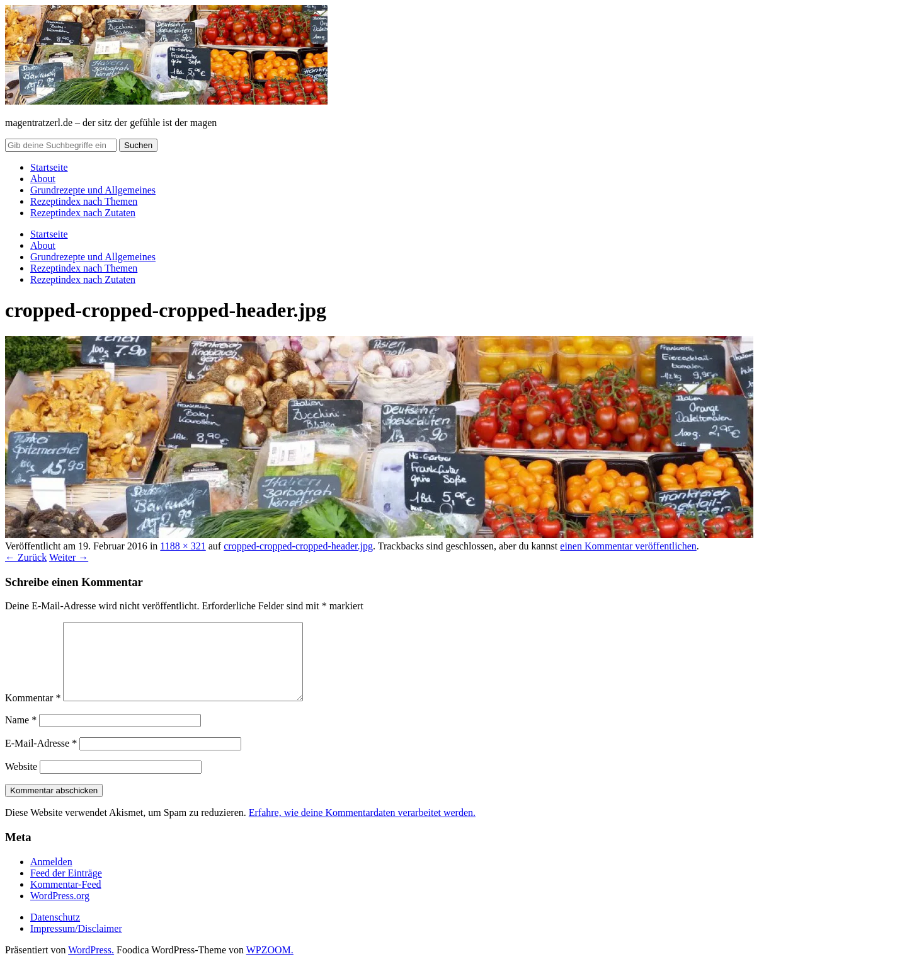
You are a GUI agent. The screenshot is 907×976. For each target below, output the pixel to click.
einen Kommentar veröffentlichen (628, 546)
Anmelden (51, 876)
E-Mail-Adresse (41, 758)
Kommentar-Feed (65, 899)
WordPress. (91, 965)
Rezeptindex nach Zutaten (82, 212)
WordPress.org (59, 910)
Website (21, 781)
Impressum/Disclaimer (76, 943)
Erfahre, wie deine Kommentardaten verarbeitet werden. (362, 827)
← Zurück (26, 557)
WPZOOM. (270, 965)
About (42, 178)
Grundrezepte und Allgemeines (93, 190)
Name (21, 735)
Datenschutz (55, 932)
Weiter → (68, 557)
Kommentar (32, 713)
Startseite (49, 167)
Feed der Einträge (66, 888)
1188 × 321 (182, 546)
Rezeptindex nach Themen (83, 201)
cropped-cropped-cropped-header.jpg (298, 546)
